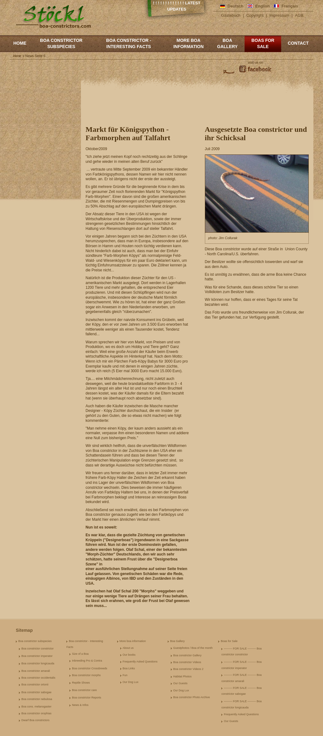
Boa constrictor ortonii (34, 684)
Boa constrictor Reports (86, 697)
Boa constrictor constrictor (37, 648)
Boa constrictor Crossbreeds (89, 668)
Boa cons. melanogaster (36, 706)
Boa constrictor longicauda (37, 663)
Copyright (254, 15)
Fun (125, 675)
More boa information (188, 43)
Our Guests (180, 683)
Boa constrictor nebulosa (36, 699)
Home (19, 43)
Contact (298, 43)
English (262, 6)
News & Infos (80, 705)
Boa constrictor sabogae (36, 692)
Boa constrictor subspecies (61, 43)
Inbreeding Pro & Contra (87, 660)
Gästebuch (231, 15)
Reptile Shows (81, 682)
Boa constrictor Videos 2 (188, 669)
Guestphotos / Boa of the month (193, 647)
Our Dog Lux (131, 682)
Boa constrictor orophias (36, 713)
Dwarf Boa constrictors (35, 720)
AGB (299, 15)
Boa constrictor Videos (187, 662)
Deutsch (235, 6)
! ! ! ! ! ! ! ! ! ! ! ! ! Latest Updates (177, 6)
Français (289, 6)
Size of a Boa (80, 653)
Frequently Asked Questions (140, 661)
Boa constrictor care (84, 690)
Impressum (279, 15)
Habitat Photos (182, 676)
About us (128, 647)
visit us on (255, 62)
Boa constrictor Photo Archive (191, 697)
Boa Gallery (227, 43)
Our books (129, 654)
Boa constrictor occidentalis (38, 677)
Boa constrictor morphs (86, 675)
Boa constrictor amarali (35, 670)
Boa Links (129, 668)
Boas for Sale (262, 43)
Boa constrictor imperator (37, 656)
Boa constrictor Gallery (187, 655)
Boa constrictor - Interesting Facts (128, 43)
